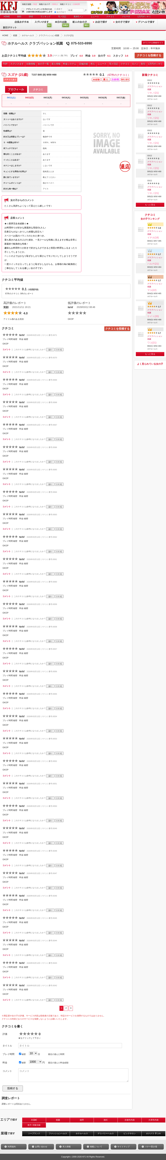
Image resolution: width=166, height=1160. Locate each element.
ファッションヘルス (58, 1133)
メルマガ (126, 16)
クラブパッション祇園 (154, 87)
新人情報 (56, 64)
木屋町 (34, 1120)
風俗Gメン (78, 16)
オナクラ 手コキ (153, 1133)
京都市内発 (129, 1120)
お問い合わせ (41, 1146)
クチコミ (110, 16)
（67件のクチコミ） (118, 74)
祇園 (58, 1120)
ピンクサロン (129, 1133)
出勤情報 (30, 64)
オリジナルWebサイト (153, 43)
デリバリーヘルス (106, 1133)
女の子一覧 (43, 64)
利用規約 (12, 1146)
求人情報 (67, 1146)
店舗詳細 (83, 64)
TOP (5, 64)
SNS (31, 16)
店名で (58, 9)
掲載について (96, 1146)
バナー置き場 (151, 1146)
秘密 (22, 1054)
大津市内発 (153, 1120)
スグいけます (17, 64)
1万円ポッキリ (144, 16)
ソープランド (34, 1133)
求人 (93, 64)
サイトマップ (123, 1146)
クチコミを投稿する (149, 55)
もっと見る (150, 205)
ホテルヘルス (82, 1133)
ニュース (95, 16)
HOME (7, 16)
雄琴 (82, 1120)
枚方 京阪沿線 (34, 1125)
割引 (143, 64)
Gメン (135, 64)
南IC (106, 1120)
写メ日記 (62, 16)
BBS (19, 16)
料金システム (69, 64)
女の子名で (60, 12)
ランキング (45, 16)
